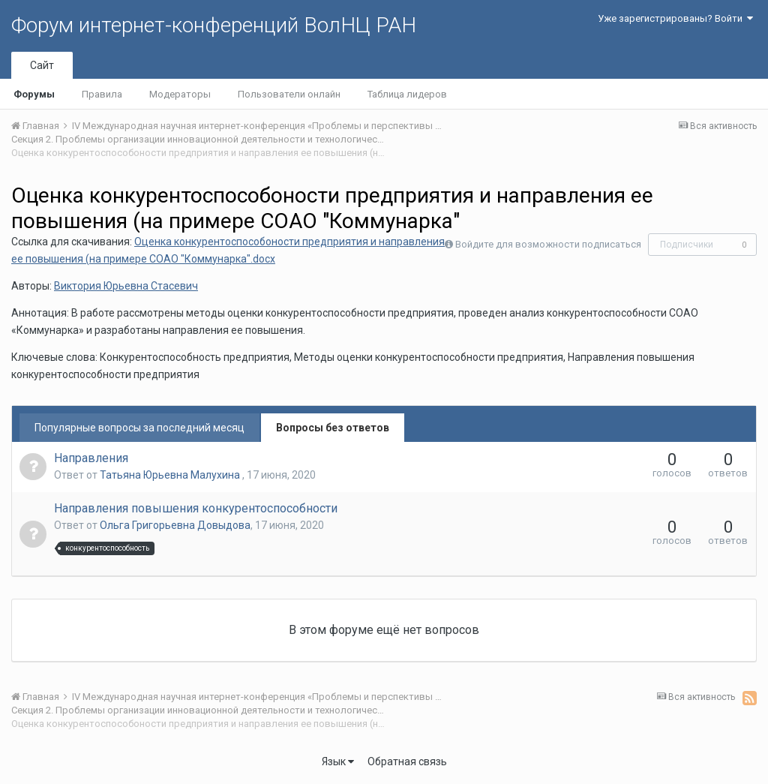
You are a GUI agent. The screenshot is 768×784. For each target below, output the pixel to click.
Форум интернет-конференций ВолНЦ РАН (213, 25)
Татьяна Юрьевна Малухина (171, 475)
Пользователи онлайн (289, 94)
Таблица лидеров (407, 94)
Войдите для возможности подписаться (548, 244)
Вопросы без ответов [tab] (332, 428)
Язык (338, 761)
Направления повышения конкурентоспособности (196, 508)
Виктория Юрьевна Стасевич (126, 286)
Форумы (34, 94)
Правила (102, 94)
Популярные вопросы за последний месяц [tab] (139, 428)
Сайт (42, 65)
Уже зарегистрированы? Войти (675, 18)
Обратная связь (407, 761)
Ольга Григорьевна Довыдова (175, 525)
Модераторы (180, 94)
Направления (91, 458)
